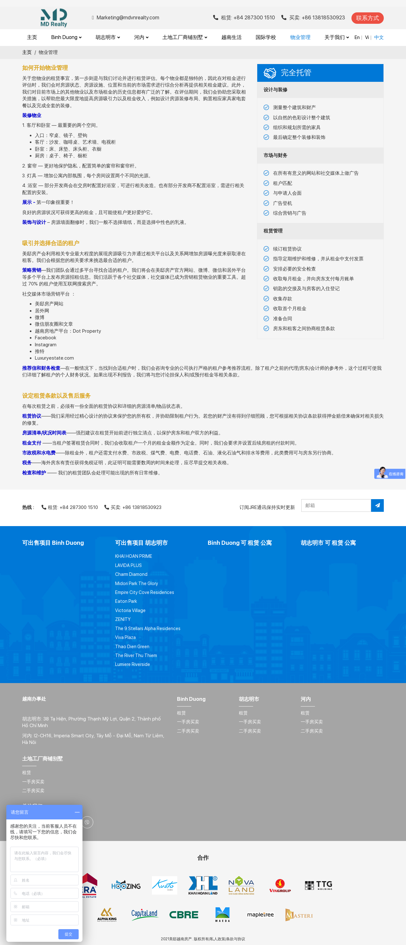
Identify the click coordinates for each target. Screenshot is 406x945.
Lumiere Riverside (132, 664)
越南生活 (231, 37)
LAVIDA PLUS (128, 565)
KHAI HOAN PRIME (133, 556)
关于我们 (336, 37)
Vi (367, 37)
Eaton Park (126, 601)
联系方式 (367, 18)
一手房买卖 (188, 721)
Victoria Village (130, 610)
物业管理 (300, 37)
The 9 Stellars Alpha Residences (147, 628)
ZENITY (123, 619)
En (357, 37)
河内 (141, 37)
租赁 (181, 712)
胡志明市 (107, 37)
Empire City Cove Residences (144, 592)
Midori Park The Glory (136, 583)
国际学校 (266, 37)
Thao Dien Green (132, 646)
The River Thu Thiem (136, 655)
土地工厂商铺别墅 (184, 37)
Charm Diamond (131, 574)
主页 (32, 37)
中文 (379, 37)
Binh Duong (66, 37)
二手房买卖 (188, 730)
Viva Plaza (125, 637)
